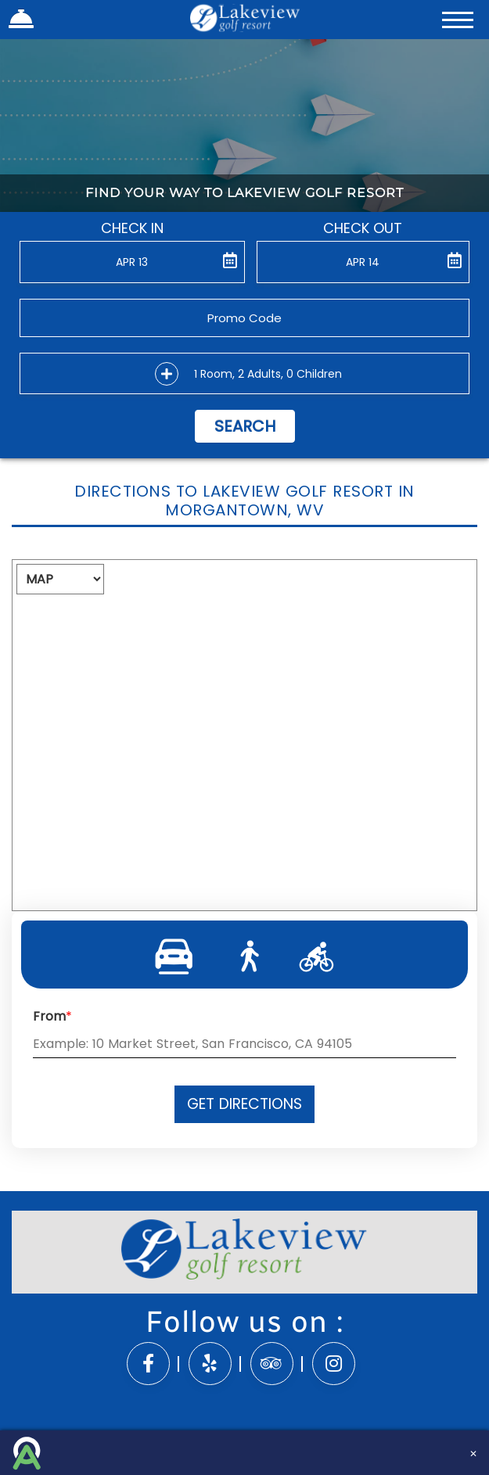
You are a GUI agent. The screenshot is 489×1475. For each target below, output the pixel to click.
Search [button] (244, 426)
